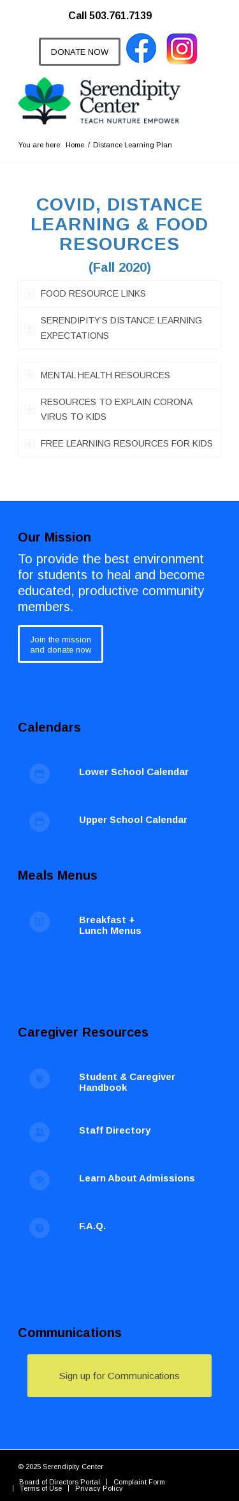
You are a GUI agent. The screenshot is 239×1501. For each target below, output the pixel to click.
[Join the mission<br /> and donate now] (60, 644)
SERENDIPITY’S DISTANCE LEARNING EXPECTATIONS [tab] (113, 327)
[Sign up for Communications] (119, 1375)
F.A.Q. (92, 1225)
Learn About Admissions (137, 1177)
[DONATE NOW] (79, 52)
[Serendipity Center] (99, 100)
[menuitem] (116, 9)
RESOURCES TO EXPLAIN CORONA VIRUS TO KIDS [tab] (108, 409)
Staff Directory (114, 1130)
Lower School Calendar (134, 771)
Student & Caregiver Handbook (127, 1082)
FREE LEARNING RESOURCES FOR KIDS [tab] (119, 443)
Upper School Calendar (133, 819)
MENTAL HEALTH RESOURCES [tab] (97, 375)
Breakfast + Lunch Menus (110, 925)
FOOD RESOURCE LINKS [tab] (85, 293)
